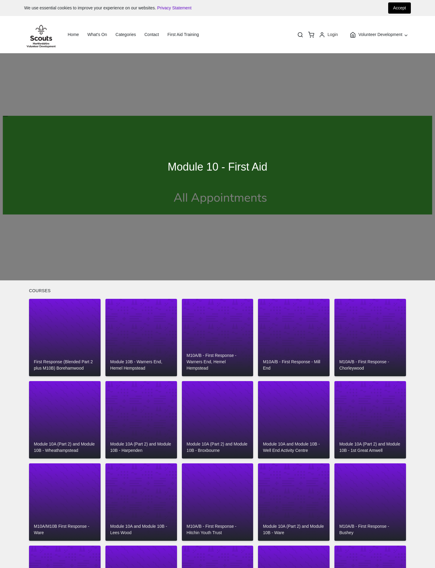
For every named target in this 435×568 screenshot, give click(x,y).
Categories (125, 34)
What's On (97, 34)
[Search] (300, 34)
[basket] (311, 34)
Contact (151, 34)
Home (73, 34)
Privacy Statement (174, 7)
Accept (399, 7)
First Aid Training (183, 34)
